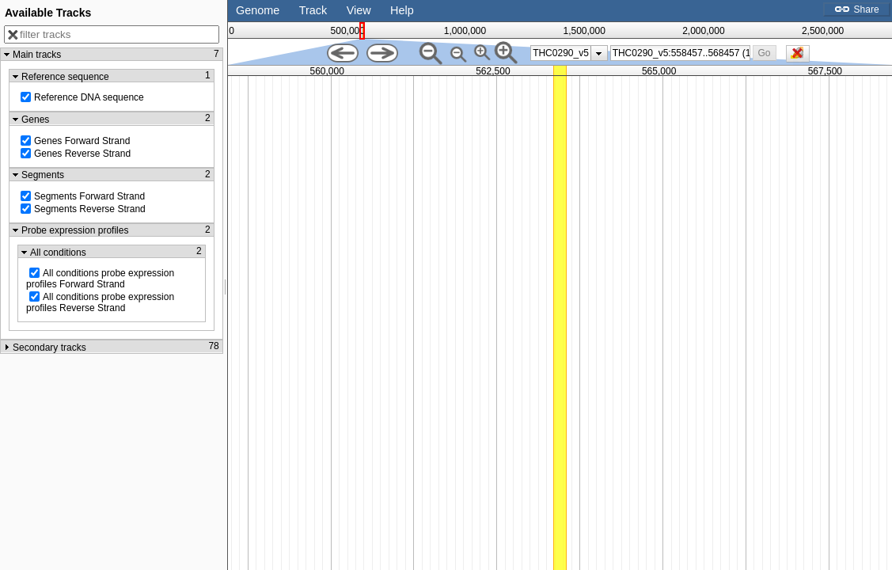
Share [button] (856, 9)
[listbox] (569, 53)
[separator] (225, 285)
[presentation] (599, 53)
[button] (764, 53)
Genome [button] (257, 10)
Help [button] (402, 10)
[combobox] (680, 53)
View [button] (359, 10)
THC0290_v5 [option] (561, 53)
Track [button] (313, 10)
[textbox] (681, 53)
